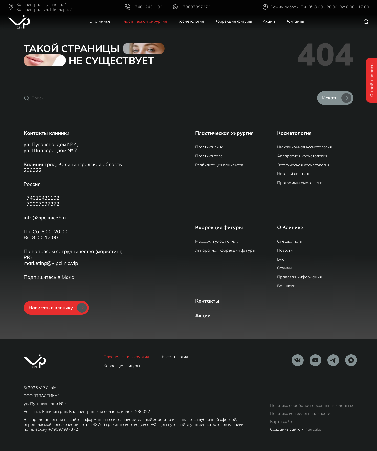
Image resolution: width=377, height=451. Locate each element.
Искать (336, 98)
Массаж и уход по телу (217, 241)
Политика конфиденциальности (300, 413)
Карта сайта (282, 421)
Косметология (190, 21)
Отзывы (284, 267)
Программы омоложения (301, 182)
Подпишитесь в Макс (49, 277)
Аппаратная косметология (302, 155)
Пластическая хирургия (144, 21)
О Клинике (99, 21)
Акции (269, 21)
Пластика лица (209, 146)
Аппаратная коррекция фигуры (225, 250)
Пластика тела (209, 155)
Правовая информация (299, 276)
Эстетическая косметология (303, 164)
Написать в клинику (58, 308)
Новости (285, 250)
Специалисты (290, 241)
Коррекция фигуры (233, 21)
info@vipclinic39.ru (45, 218)
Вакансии (286, 285)
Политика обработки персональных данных (311, 405)
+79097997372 (41, 204)
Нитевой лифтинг (293, 173)
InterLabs (312, 429)
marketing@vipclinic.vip (51, 263)
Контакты (295, 21)
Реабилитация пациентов (219, 164)
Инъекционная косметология (304, 146)
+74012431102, (42, 198)
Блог (281, 259)
